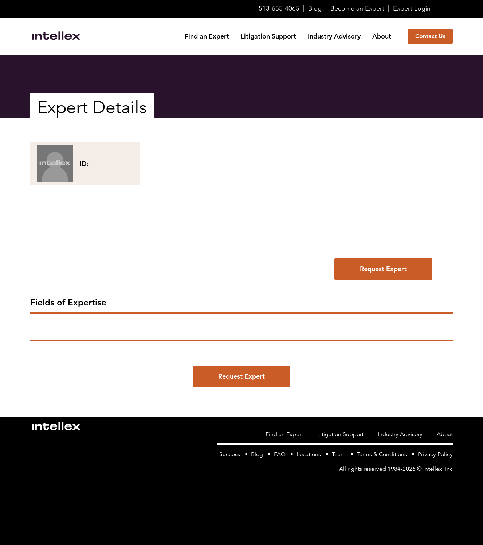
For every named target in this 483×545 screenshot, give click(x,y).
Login (412, 8)
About (381, 36)
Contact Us (430, 36)
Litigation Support (268, 36)
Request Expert (383, 269)
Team (339, 454)
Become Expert (357, 8)
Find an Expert (207, 36)
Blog (315, 8)
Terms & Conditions (382, 454)
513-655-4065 (279, 8)
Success (229, 454)
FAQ (280, 454)
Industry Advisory (334, 36)
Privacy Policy (435, 454)
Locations (309, 454)
